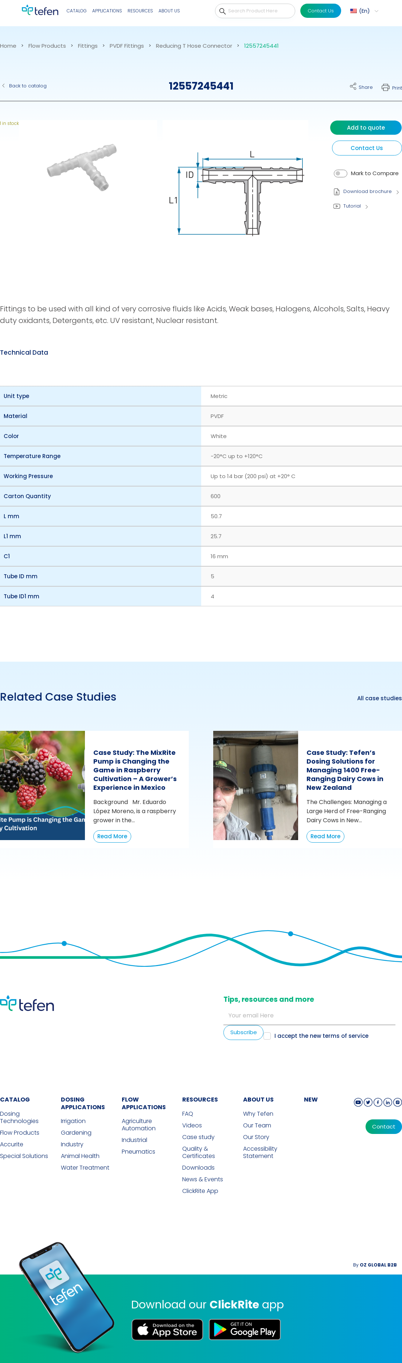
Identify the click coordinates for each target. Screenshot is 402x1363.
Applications (107, 11)
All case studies (379, 698)
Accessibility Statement (260, 1152)
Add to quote (366, 127)
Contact (383, 1126)
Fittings (88, 46)
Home (8, 46)
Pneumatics (138, 1151)
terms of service (345, 1036)
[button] (83, 198)
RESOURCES (200, 1099)
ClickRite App (200, 1191)
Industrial (134, 1140)
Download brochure (367, 191)
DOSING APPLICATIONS (83, 1103)
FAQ (187, 1114)
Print (397, 87)
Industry (72, 1144)
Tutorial (352, 205)
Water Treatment (85, 1167)
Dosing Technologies (19, 1117)
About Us (169, 11)
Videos (192, 1125)
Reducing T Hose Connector (194, 46)
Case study (198, 1137)
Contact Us (321, 10)
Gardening (76, 1133)
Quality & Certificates (198, 1152)
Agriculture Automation (139, 1125)
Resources (140, 11)
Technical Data (24, 352)
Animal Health (80, 1156)
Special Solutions (24, 1156)
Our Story (256, 1137)
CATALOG (15, 1099)
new (311, 1099)
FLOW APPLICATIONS (144, 1103)
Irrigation (73, 1121)
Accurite (11, 1144)
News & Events (202, 1179)
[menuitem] (363, 11)
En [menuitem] (364, 11)
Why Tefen (258, 1114)
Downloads (198, 1167)
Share (366, 87)
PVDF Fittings (127, 46)
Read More (112, 836)
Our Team (257, 1125)
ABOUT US (258, 1099)
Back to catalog (28, 85)
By (375, 1265)
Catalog (77, 11)
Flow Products (47, 46)
